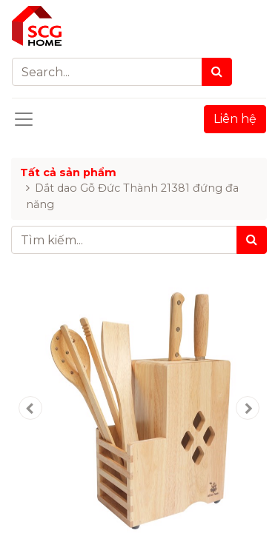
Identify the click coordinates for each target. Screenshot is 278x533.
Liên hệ (235, 119)
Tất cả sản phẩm (68, 172)
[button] (30, 408)
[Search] (217, 72)
